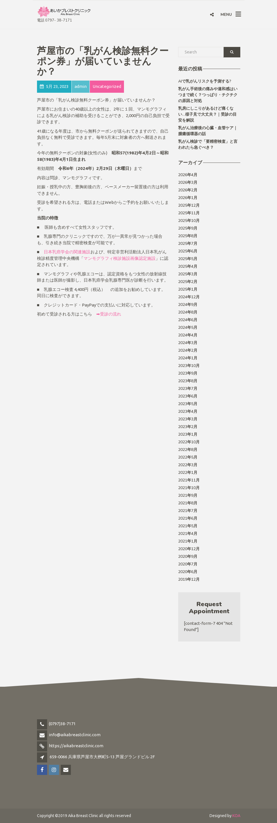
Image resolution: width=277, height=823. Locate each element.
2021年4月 (187, 533)
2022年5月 (187, 457)
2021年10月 (189, 488)
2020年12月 (189, 549)
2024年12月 (189, 297)
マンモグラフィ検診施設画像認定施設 (120, 258)
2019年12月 (189, 579)
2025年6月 (187, 251)
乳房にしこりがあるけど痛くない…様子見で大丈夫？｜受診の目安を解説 (207, 114)
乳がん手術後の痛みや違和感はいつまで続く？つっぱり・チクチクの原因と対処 (207, 94)
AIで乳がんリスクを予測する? (204, 81)
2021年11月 (189, 480)
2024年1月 (187, 358)
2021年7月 (187, 510)
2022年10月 (189, 442)
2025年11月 (189, 213)
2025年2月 (187, 281)
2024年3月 (187, 342)
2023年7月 (187, 388)
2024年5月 (187, 327)
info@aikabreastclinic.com (75, 734)
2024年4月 (187, 335)
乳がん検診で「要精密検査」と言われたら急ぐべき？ (207, 144)
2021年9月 (187, 495)
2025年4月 (187, 266)
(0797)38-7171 (62, 723)
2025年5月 (187, 259)
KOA (236, 815)
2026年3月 (187, 182)
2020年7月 (187, 564)
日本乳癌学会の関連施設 (67, 251)
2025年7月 (187, 243)
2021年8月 (187, 503)
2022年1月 (187, 472)
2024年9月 (187, 304)
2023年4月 (187, 411)
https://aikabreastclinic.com (76, 745)
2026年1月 (187, 197)
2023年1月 (187, 434)
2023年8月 (187, 381)
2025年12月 (189, 205)
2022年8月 (187, 449)
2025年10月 (189, 220)
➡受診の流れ (108, 314)
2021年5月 (187, 526)
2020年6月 (187, 571)
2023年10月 (189, 365)
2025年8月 (187, 236)
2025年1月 (187, 289)
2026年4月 (187, 175)
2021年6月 (187, 518)
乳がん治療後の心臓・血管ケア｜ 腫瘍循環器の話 (207, 131)
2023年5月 (187, 404)
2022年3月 (187, 465)
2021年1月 (187, 541)
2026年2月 (187, 190)
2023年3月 (187, 419)
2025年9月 (187, 228)
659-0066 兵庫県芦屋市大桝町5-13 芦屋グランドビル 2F (102, 756)
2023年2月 (187, 426)
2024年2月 (187, 350)
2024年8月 (187, 312)
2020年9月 (187, 556)
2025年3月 (187, 274)
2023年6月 (187, 396)
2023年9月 (187, 373)
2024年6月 (187, 320)
